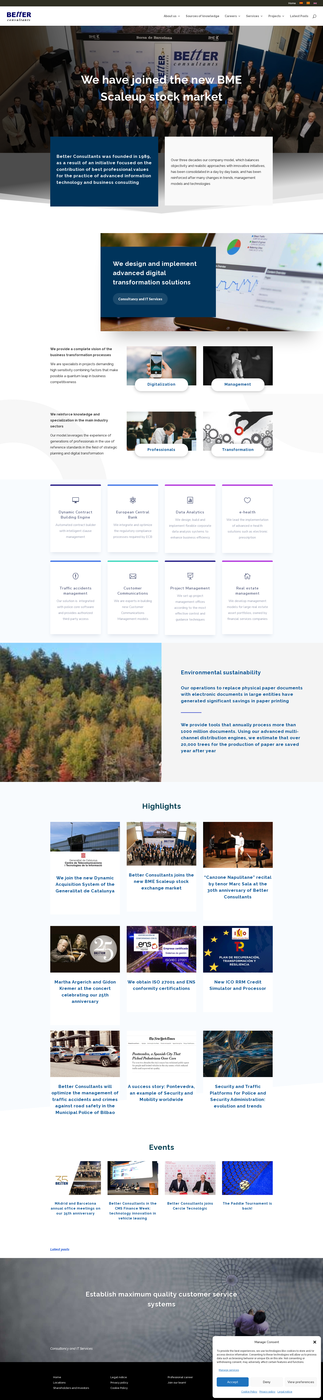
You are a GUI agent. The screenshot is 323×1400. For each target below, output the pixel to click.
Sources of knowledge (202, 16)
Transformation (238, 449)
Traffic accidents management (76, 591)
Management (238, 384)
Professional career (180, 1377)
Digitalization (161, 384)
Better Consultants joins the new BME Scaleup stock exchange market (161, 881)
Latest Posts (299, 16)
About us (170, 16)
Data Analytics (190, 512)
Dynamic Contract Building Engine (75, 515)
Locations (59, 1382)
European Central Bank (133, 515)
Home (292, 3)
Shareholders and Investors (71, 1387)
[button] (315, 1342)
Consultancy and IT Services (140, 299)
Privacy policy (267, 1391)
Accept (232, 1382)
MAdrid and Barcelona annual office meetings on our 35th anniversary (76, 1208)
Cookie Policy (249, 1391)
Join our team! (177, 1382)
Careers (231, 16)
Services (252, 16)
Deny (266, 1382)
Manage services (229, 1370)
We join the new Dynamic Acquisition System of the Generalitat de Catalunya (85, 884)
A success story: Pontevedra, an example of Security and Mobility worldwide (161, 1093)
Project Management (190, 588)
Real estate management (247, 591)
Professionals (161, 449)
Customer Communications (132, 591)
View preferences (301, 1382)
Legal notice (284, 1391)
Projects (274, 16)
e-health (247, 512)
